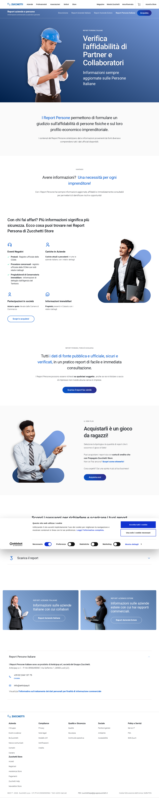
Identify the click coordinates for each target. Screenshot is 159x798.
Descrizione (63, 14)
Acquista (144, 14)
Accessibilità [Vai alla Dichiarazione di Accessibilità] (103, 738)
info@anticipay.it (22, 685)
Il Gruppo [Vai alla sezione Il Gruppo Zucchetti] (12, 728)
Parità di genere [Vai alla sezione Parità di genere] (104, 728)
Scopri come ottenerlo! (113, 461)
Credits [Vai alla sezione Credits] (41, 748)
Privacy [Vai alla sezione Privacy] (41, 728)
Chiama (17, 678)
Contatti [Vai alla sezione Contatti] (12, 748)
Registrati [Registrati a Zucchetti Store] (12, 766)
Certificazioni (44, 743)
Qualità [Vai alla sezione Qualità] (71, 728)
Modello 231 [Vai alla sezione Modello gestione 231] (43, 738)
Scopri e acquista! (21, 319)
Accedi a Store (151, 4)
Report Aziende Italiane (81, 14)
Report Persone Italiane (125, 14)
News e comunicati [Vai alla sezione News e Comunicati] (16, 743)
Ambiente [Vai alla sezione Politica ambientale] (101, 733)
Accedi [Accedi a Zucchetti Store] (11, 761)
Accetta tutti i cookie (138, 773)
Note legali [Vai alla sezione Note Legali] (43, 733)
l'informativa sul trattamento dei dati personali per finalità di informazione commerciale (60, 691)
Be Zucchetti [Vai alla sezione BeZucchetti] (13, 738)
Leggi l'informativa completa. (90, 779)
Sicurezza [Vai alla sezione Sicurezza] (72, 733)
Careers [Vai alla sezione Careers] (12, 753)
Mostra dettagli (132, 793)
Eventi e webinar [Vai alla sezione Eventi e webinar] (15, 733)
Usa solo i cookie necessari (138, 782)
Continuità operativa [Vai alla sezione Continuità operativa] (76, 738)
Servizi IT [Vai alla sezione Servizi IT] (131, 728)
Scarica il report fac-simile (79, 390)
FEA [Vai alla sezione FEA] (129, 733)
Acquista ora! (95, 477)
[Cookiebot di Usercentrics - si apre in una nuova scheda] (16, 793)
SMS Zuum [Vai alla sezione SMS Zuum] (132, 738)
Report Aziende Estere (103, 14)
